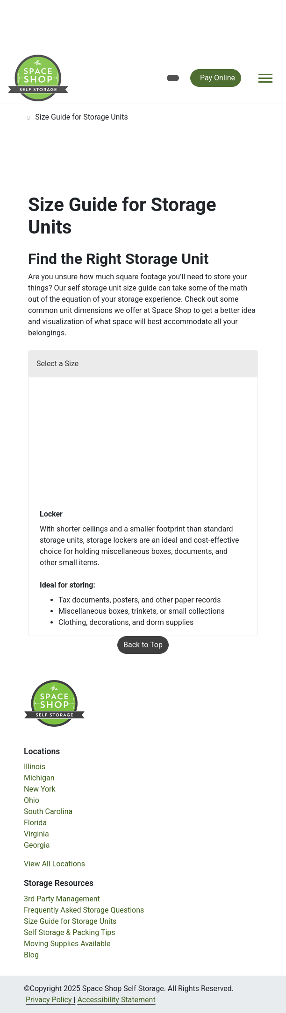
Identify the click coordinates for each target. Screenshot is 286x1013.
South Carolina (48, 811)
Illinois (34, 766)
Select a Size (57, 363)
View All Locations (54, 863)
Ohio (31, 800)
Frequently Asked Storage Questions (84, 910)
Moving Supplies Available (67, 943)
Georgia (37, 845)
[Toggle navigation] (265, 78)
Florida (35, 822)
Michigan (39, 777)
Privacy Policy (49, 999)
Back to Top (143, 644)
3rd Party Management (62, 898)
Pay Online (217, 77)
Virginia (36, 833)
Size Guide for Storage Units (70, 921)
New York (40, 789)
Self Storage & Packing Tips (69, 932)
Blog (31, 954)
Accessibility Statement (116, 999)
